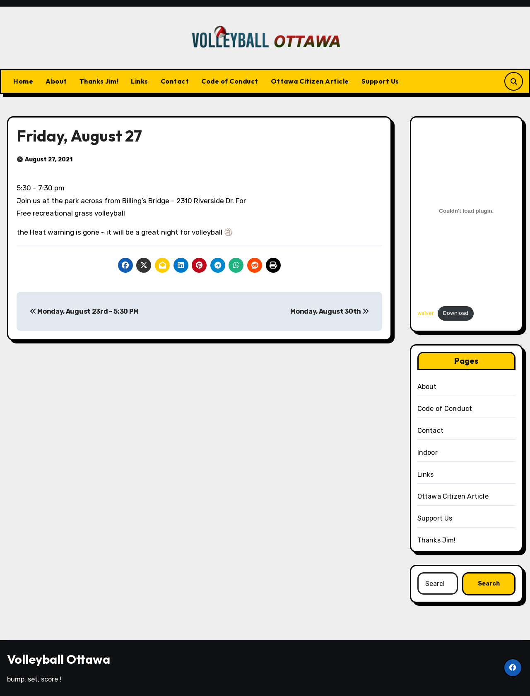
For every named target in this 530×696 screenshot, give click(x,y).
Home (23, 81)
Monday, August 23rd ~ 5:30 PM (84, 311)
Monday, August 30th (329, 311)
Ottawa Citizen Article (310, 81)
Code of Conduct (229, 81)
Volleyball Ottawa (58, 659)
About (56, 81)
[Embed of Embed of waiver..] (466, 211)
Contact (175, 81)
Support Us (380, 81)
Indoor (427, 452)
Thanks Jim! (99, 81)
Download (455, 313)
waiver (425, 313)
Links (139, 81)
